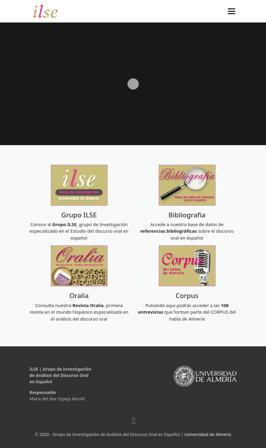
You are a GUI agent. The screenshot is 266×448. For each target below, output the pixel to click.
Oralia (79, 295)
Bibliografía (187, 215)
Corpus (187, 295)
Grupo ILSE (79, 215)
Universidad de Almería (207, 434)
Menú (231, 11)
